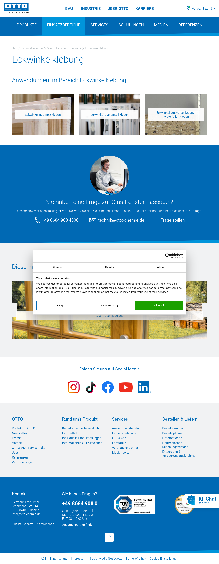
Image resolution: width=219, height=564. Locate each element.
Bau (69, 8)
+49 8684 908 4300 (60, 220)
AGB (44, 558)
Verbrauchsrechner (125, 447)
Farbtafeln (119, 443)
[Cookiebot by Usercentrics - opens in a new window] (168, 255)
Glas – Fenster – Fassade (64, 48)
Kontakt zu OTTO (23, 428)
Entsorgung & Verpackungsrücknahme (178, 453)
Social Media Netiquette (106, 558)
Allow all (158, 305)
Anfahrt (17, 443)
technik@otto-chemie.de (121, 220)
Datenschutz (58, 558)
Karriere (144, 8)
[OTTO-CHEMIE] (16, 8)
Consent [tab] (58, 267)
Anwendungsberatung (127, 428)
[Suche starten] (213, 9)
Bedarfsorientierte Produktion (82, 428)
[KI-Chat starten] (200, 501)
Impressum (78, 558)
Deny (60, 305)
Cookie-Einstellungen (164, 558)
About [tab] (161, 267)
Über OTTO (117, 8)
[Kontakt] (199, 8)
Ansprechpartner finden (78, 524)
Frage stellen (172, 220)
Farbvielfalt (69, 433)
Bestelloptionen (172, 433)
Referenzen (190, 25)
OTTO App (119, 438)
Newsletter (19, 433)
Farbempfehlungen (125, 433)
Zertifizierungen (23, 462)
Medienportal (121, 452)
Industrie (91, 8)
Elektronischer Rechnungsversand (175, 445)
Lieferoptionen (172, 438)
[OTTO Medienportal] (194, 8)
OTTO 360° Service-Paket (29, 447)
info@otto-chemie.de (26, 514)
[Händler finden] (188, 9)
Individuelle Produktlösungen (81, 438)
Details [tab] (109, 267)
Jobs (15, 452)
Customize (109, 305)
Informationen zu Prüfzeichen (82, 443)
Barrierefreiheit (136, 558)
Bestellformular (172, 428)
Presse (16, 438)
